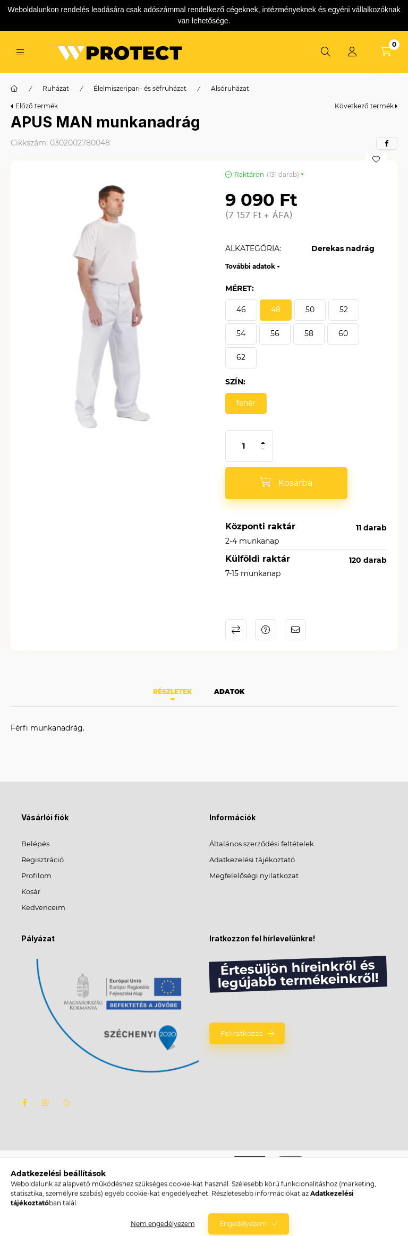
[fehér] (246, 403)
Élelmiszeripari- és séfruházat (140, 88)
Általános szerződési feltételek (261, 843)
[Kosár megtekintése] (386, 52)
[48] (276, 310)
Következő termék (364, 106)
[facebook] (386, 143)
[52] (343, 310)
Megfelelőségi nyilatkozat (254, 875)
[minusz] (263, 453)
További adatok (250, 266)
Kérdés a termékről (265, 629)
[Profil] (352, 52)
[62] (241, 357)
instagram (45, 1102)
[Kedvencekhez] (376, 159)
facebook (24, 1102)
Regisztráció (42, 859)
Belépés (35, 843)
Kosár (30, 891)
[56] (275, 334)
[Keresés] (325, 52)
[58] (309, 334)
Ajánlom (295, 629)
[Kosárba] (286, 483)
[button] (112, 303)
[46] (241, 310)
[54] (241, 334)
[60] (343, 334)
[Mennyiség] (244, 446)
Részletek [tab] (172, 692)
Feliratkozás (241, 1033)
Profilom (36, 875)
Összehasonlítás (235, 629)
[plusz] (263, 438)
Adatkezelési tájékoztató (252, 859)
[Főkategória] (14, 88)
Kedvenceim (43, 907)
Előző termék (36, 106)
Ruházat (55, 88)
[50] (310, 310)
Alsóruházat (230, 88)
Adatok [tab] (229, 692)
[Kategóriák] (20, 52)
